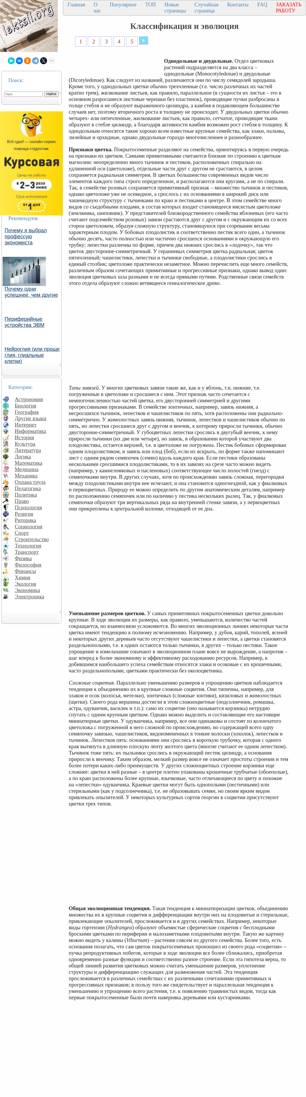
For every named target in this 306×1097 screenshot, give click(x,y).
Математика (28, 463)
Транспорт (27, 552)
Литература (28, 450)
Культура (25, 444)
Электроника (29, 596)
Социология (28, 526)
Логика (23, 456)
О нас (97, 8)
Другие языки (30, 418)
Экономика (27, 590)
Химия (22, 577)
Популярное (123, 5)
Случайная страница (207, 8)
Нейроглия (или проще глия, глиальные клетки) (32, 355)
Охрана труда (30, 482)
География (27, 412)
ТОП (150, 5)
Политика (26, 495)
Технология (28, 546)
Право (22, 501)
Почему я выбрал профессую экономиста (26, 237)
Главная (76, 5)
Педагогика (28, 488)
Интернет (26, 425)
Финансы (25, 571)
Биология (25, 406)
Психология (28, 507)
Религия (24, 514)
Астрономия (29, 399)
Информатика (30, 431)
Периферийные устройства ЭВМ (24, 322)
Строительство (32, 539)
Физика (23, 558)
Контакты (238, 5)
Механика (26, 476)
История (24, 437)
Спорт (22, 533)
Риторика (25, 520)
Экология (25, 584)
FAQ (262, 5)
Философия (28, 565)
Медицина (26, 469)
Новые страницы (175, 8)
